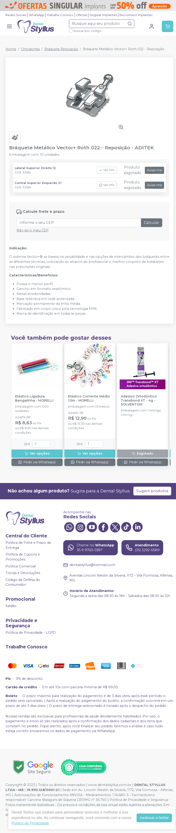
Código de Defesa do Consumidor (23, 582)
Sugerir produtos (152, 491)
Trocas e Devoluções (23, 573)
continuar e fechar (154, 818)
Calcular (151, 222)
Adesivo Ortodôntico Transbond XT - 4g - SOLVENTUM (139, 400)
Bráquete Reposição (61, 49)
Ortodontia (30, 49)
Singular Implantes (103, 15)
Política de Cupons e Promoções (23, 557)
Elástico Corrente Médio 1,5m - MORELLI (89, 398)
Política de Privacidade (30, 823)
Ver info (107, 170)
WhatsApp (36, 15)
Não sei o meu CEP (32, 230)
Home (11, 49)
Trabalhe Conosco (60, 15)
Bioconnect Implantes (135, 15)
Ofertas (81, 15)
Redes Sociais (16, 15)
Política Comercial (21, 566)
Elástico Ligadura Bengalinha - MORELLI (34, 398)
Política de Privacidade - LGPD (31, 632)
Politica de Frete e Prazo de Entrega (28, 545)
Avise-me (154, 170)
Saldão (11, 606)
